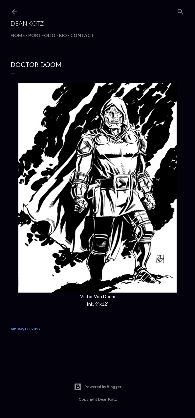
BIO (63, 35)
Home (18, 35)
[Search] (180, 10)
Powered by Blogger (97, 387)
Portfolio (41, 35)
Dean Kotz (27, 23)
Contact (82, 35)
